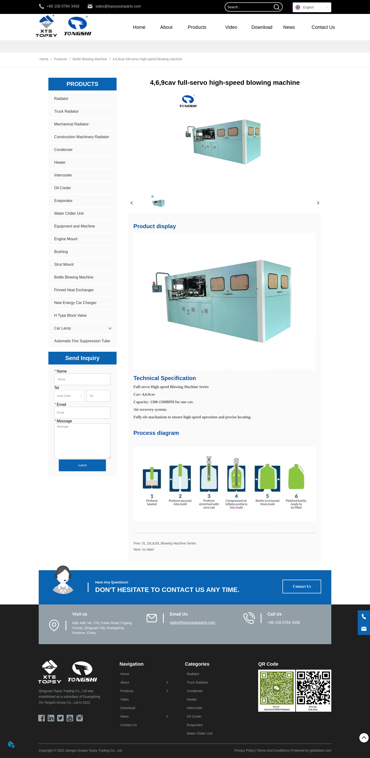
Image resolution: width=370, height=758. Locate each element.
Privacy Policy (244, 750)
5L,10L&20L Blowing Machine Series (169, 543)
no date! (148, 549)
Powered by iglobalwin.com (311, 750)
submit (82, 465)
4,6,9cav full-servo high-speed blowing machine (147, 59)
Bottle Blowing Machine (90, 59)
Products (60, 59)
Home (44, 59)
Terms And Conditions (273, 750)
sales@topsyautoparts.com (192, 623)
